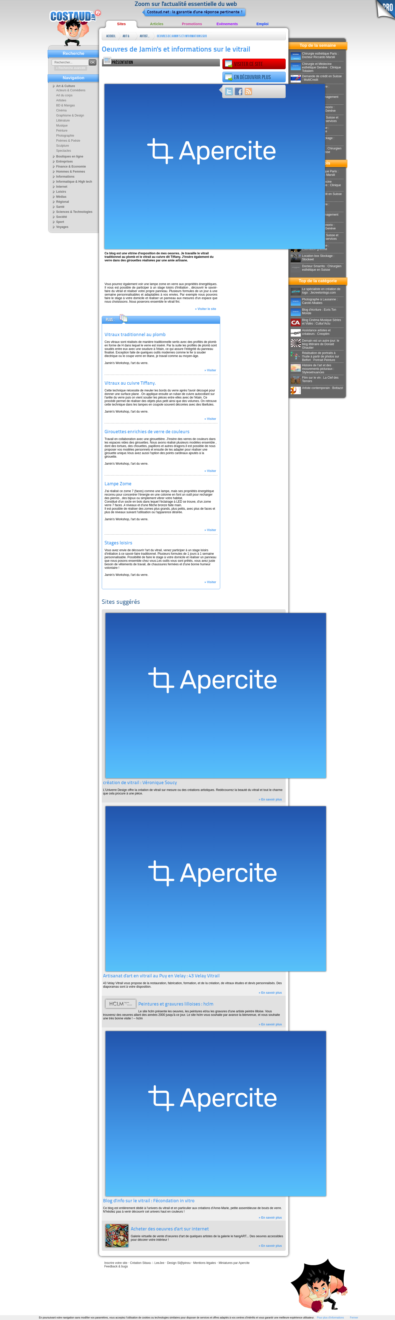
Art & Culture (128, 37)
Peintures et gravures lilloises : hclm (175, 1004)
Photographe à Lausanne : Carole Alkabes (314, 301)
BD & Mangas (65, 105)
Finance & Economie (71, 166)
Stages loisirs (118, 543)
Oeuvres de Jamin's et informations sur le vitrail (182, 37)
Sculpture (62, 145)
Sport (60, 222)
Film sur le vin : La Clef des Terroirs (315, 379)
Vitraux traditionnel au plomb (135, 335)
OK (92, 62)
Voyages (62, 227)
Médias (61, 196)
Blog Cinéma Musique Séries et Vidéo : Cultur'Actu (316, 321)
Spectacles (63, 150)
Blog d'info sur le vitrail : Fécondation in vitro (148, 1201)
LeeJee (159, 1263)
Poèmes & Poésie (68, 140)
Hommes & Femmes (70, 171)
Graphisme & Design (70, 115)
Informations (65, 176)
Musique (62, 125)
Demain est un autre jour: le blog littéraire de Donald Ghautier (315, 344)
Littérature (63, 120)
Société (61, 217)
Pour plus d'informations (330, 1317)
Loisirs (61, 191)
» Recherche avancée (70, 68)
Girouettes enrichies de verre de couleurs (147, 432)
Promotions (192, 24)
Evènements (227, 24)
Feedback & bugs (116, 1266)
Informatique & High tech (74, 181)
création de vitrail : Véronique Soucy (140, 783)
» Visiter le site (205, 309)
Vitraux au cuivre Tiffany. (130, 383)
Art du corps (64, 95)
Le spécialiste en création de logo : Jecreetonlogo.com (315, 290)
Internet (61, 186)
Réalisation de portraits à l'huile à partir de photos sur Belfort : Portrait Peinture (315, 356)
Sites (121, 24)
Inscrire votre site (115, 1263)
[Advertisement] (161, 74)
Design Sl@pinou (178, 1263)
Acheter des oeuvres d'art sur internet (170, 1229)
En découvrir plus (248, 77)
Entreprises (64, 161)
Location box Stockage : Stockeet (312, 257)
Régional (62, 202)
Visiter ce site (244, 64)
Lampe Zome (118, 484)
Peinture (62, 130)
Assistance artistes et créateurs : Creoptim (311, 332)
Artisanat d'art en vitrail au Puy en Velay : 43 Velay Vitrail (161, 976)
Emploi (262, 24)
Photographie (65, 135)
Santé (60, 207)
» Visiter (210, 370)
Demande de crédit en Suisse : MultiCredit (316, 78)
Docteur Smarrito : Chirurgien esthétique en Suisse (316, 267)
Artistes (145, 36)
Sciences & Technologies (74, 212)
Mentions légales (204, 1263)
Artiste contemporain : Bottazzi (317, 388)
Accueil (111, 36)
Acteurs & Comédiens (70, 90)
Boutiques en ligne (69, 156)
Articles (156, 24)
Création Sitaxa (140, 1263)
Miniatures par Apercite (234, 1263)
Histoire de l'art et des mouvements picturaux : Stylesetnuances (312, 369)
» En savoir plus (270, 799)
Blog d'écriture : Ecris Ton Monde (313, 311)
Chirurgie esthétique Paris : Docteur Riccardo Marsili (315, 55)
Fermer (354, 1317)
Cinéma (61, 110)
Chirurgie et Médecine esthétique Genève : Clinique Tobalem (316, 67)
